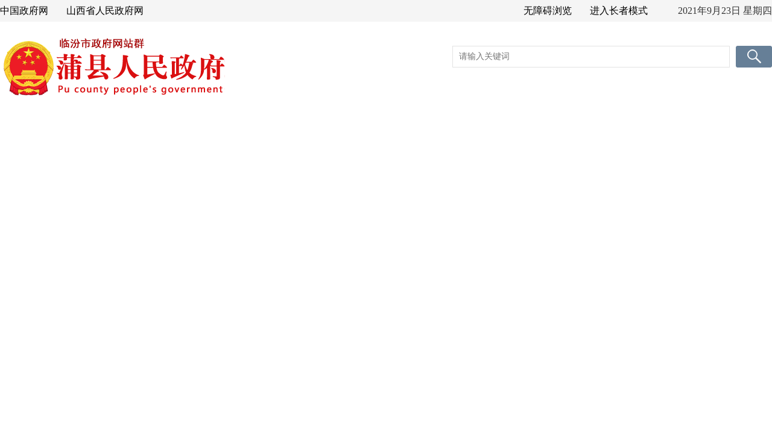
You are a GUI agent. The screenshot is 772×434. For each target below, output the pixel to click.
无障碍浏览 (548, 10)
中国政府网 (24, 10)
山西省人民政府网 (105, 10)
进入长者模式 (619, 10)
